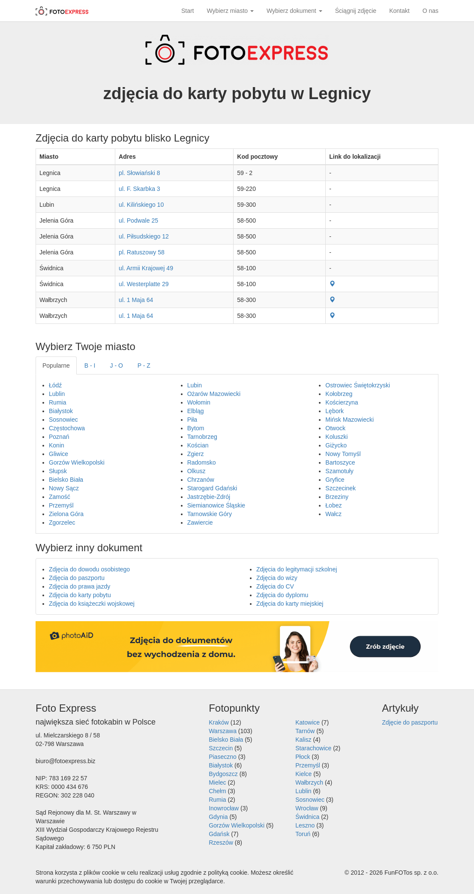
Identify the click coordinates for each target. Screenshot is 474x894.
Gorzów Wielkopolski (77, 462)
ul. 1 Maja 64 (136, 299)
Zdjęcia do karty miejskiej (289, 603)
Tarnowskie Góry (209, 513)
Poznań (59, 436)
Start (187, 10)
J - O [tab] (116, 365)
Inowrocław (224, 808)
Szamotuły (339, 471)
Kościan (198, 445)
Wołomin (198, 402)
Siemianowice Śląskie (216, 505)
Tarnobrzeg (202, 436)
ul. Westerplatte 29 (143, 284)
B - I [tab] (90, 365)
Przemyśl (61, 505)
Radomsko (201, 462)
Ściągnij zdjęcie (356, 10)
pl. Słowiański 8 (139, 172)
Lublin (57, 393)
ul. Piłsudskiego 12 (144, 236)
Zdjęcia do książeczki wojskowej (92, 603)
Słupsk (58, 471)
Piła (192, 419)
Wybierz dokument (294, 10)
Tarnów (305, 731)
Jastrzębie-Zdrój (208, 496)
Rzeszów (221, 842)
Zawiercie (200, 522)
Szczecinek (340, 488)
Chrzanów (200, 479)
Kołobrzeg (338, 393)
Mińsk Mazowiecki (349, 419)
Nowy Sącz (64, 488)
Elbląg (195, 411)
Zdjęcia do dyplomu (282, 595)
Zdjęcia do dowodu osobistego (89, 569)
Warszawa (223, 731)
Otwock (335, 428)
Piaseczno (223, 756)
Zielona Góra (66, 513)
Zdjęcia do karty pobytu (80, 595)
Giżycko (336, 445)
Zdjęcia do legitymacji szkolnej (296, 569)
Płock (302, 756)
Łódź (55, 385)
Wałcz (333, 513)
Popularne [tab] (56, 365)
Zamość (59, 496)
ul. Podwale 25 (138, 220)
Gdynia (218, 816)
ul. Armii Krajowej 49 (146, 268)
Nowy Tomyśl (342, 453)
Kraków (219, 722)
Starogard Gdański (212, 488)
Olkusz (196, 471)
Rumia (57, 402)
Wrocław (306, 808)
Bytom (195, 428)
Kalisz (303, 739)
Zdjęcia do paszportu (77, 577)
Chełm (217, 791)
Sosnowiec (63, 419)
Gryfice (334, 479)
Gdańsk (219, 834)
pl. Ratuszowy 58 (142, 252)
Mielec (217, 782)
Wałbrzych (309, 782)
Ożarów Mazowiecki (213, 393)
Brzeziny (336, 496)
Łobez (333, 505)
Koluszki (336, 436)
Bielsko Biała (66, 479)
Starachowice (313, 748)
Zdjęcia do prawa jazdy (79, 586)
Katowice (307, 722)
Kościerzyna (341, 402)
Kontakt (399, 10)
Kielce (303, 773)
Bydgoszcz (223, 773)
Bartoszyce (340, 462)
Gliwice (58, 453)
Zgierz (195, 453)
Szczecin (221, 748)
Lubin (194, 385)
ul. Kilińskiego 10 (141, 204)
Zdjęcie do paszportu (410, 722)
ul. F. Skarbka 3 (139, 188)
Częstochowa (67, 428)
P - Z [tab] (144, 365)
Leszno (305, 825)
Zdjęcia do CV (275, 586)
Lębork (334, 411)
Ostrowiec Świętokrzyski (357, 385)
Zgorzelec (62, 522)
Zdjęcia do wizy (276, 577)
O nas (430, 10)
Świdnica (307, 816)
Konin (56, 445)
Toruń (302, 834)
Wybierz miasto (230, 10)
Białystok (61, 411)
